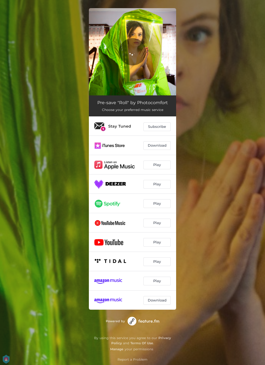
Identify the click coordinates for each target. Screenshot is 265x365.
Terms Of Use (141, 343)
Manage (117, 349)
